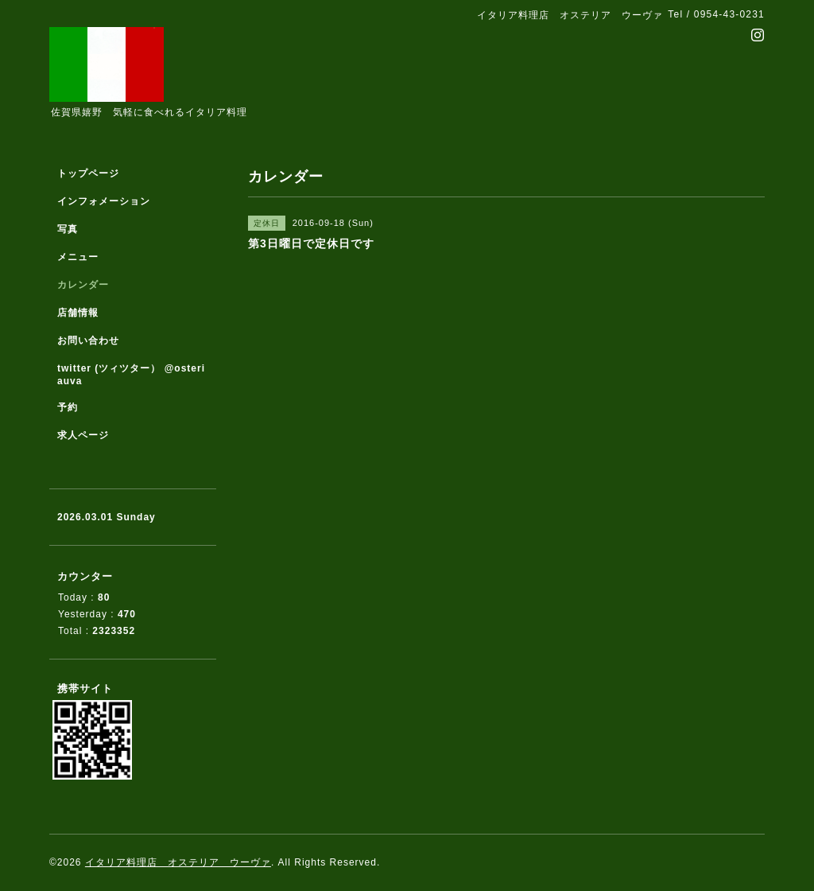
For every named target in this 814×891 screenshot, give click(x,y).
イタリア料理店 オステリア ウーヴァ (178, 862)
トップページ (88, 173)
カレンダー (83, 284)
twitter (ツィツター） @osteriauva (131, 375)
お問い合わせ (88, 340)
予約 (67, 407)
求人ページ (83, 435)
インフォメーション (103, 201)
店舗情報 (78, 312)
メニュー (78, 257)
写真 (67, 229)
